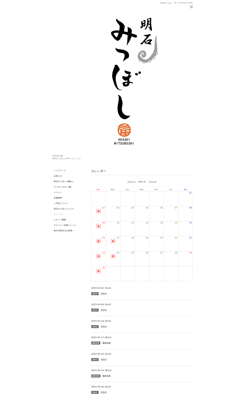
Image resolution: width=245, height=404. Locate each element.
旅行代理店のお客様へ (64, 231)
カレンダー (59, 214)
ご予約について (61, 203)
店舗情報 (58, 198)
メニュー (58, 192)
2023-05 (153, 182)
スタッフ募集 (60, 220)
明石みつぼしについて (64, 209)
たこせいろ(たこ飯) (63, 187)
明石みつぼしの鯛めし (64, 181)
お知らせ (58, 176)
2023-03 (131, 182)
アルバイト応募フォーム (65, 225)
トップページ (60, 170)
